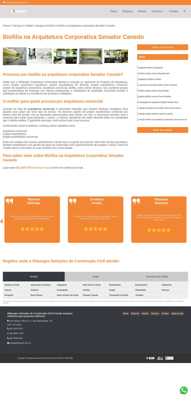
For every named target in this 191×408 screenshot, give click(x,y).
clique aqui (43, 167)
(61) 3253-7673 (25, 167)
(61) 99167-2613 (15, 333)
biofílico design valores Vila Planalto (153, 92)
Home (113, 11)
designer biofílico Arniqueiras (150, 68)
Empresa (127, 11)
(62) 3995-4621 (15, 338)
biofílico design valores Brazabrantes (154, 74)
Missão (142, 11)
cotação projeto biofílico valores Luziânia (155, 117)
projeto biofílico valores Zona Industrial (154, 98)
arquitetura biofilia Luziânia (149, 80)
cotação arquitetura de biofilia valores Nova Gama (159, 111)
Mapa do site (178, 313)
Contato (173, 11)
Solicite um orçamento (163, 47)
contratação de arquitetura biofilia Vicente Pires (158, 105)
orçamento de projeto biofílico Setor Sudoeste (157, 86)
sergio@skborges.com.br (19, 343)
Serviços (156, 11)
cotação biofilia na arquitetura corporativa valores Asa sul (162, 123)
